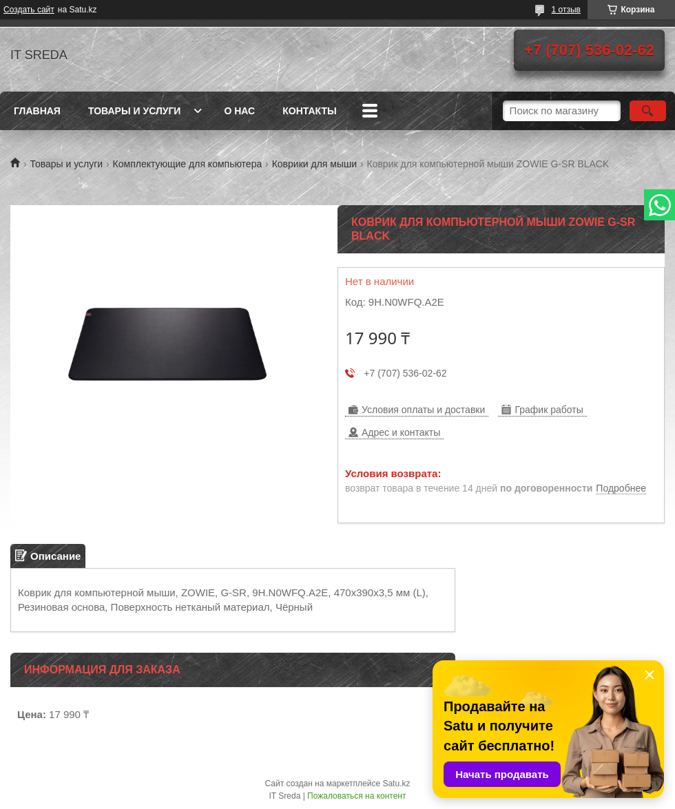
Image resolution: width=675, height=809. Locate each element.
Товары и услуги (134, 110)
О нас (239, 110)
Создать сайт (28, 9)
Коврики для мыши (314, 163)
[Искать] (648, 111)
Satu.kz (396, 783)
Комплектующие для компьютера (187, 163)
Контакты (309, 110)
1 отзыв (566, 9)
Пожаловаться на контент (356, 796)
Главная (37, 110)
